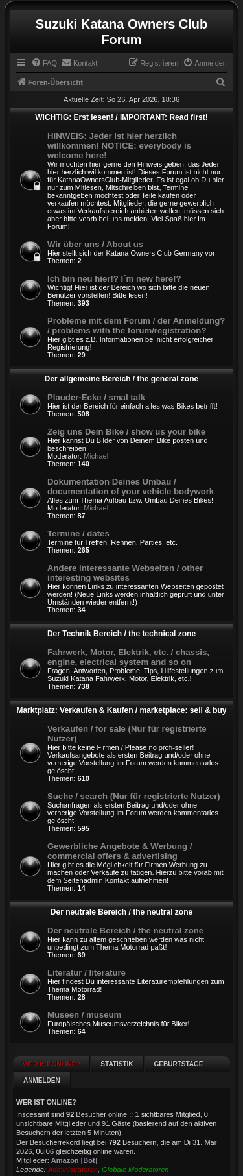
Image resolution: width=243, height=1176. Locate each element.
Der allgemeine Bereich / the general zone (121, 378)
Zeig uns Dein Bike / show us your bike (126, 432)
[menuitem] (44, 63)
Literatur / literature (86, 973)
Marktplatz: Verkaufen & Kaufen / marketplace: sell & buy (121, 710)
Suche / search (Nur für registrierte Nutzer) (133, 796)
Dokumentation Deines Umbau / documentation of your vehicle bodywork (130, 486)
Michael (96, 456)
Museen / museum (84, 1015)
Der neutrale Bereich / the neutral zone (121, 912)
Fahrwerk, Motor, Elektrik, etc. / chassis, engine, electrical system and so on (128, 657)
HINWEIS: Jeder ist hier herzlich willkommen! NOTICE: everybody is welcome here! (119, 145)
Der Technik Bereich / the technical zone (121, 633)
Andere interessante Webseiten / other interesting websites (125, 572)
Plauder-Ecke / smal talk (96, 397)
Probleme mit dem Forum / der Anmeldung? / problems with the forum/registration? (136, 325)
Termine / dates (78, 533)
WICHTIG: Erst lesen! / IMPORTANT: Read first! (121, 117)
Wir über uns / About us (95, 244)
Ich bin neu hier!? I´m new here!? (114, 278)
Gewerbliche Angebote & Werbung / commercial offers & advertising (119, 851)
